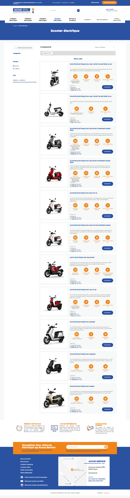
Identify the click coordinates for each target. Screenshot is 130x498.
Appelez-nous (95, 2)
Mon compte (110, 9)
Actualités (71, 2)
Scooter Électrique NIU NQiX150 (82, 320)
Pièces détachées (26, 471)
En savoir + (107, 86)
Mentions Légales (75, 491)
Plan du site (67, 491)
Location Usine (25, 465)
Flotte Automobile (26, 468)
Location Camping (26, 462)
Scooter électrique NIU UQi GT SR (83, 288)
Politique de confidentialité (57, 491)
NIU (17, 66)
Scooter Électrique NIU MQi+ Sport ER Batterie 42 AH (91, 64)
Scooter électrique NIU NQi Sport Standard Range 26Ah (90, 128)
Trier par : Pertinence (105, 47)
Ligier (17, 68)
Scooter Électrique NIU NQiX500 (83, 352)
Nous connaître (56, 2)
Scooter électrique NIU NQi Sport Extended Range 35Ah (90, 160)
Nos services (65, 2)
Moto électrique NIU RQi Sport (82, 256)
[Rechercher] (65, 10)
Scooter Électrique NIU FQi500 (82, 384)
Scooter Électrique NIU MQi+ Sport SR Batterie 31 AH (91, 96)
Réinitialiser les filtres (24, 48)
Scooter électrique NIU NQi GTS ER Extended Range (90, 224)
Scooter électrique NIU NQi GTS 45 (83, 192)
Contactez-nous (109, 2)
